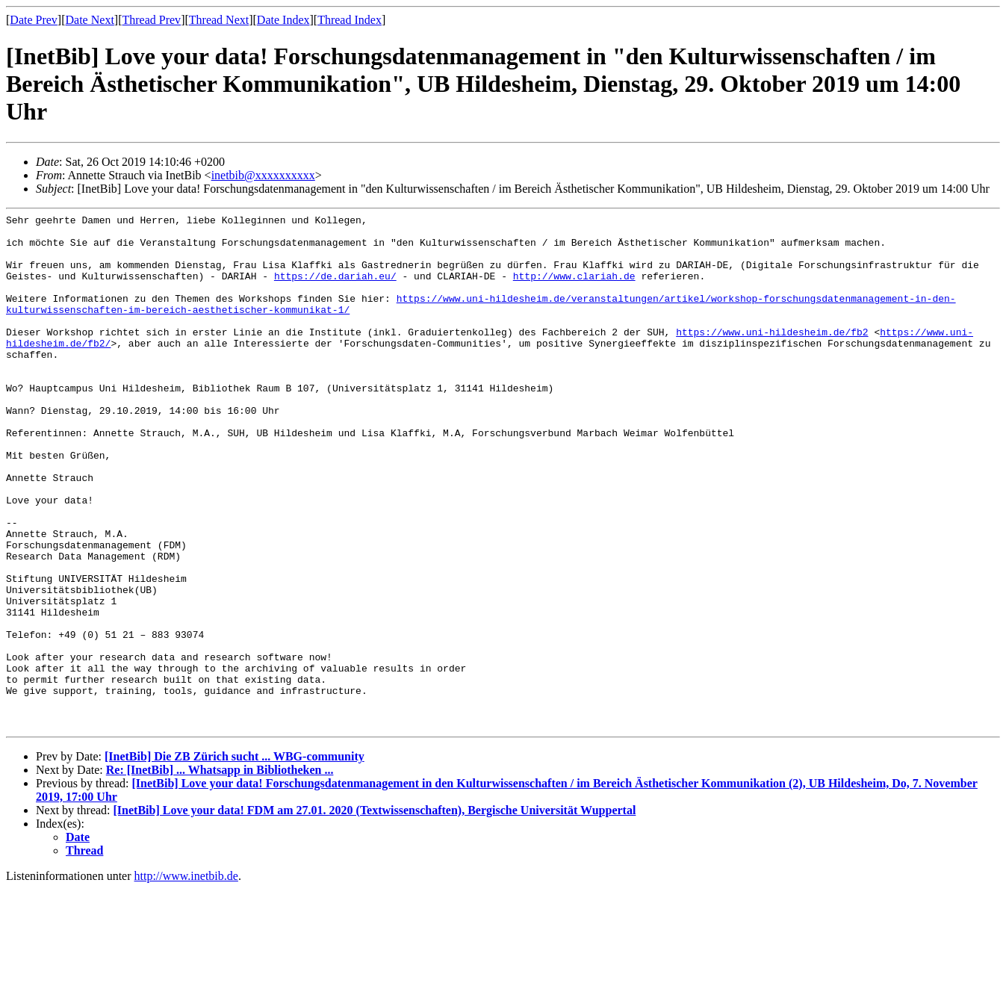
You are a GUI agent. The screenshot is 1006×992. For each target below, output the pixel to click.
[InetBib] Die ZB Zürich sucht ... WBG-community (234, 859)
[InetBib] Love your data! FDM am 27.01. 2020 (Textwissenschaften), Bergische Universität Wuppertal (375, 913)
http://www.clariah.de (574, 289)
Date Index (283, 19)
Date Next (90, 19)
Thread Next (219, 19)
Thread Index (349, 19)
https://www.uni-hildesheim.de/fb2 (772, 356)
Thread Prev (151, 19)
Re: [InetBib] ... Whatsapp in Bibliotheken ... (220, 873)
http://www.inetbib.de (186, 979)
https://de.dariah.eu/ (335, 289)
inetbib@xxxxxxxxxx (263, 175)
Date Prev (34, 19)
